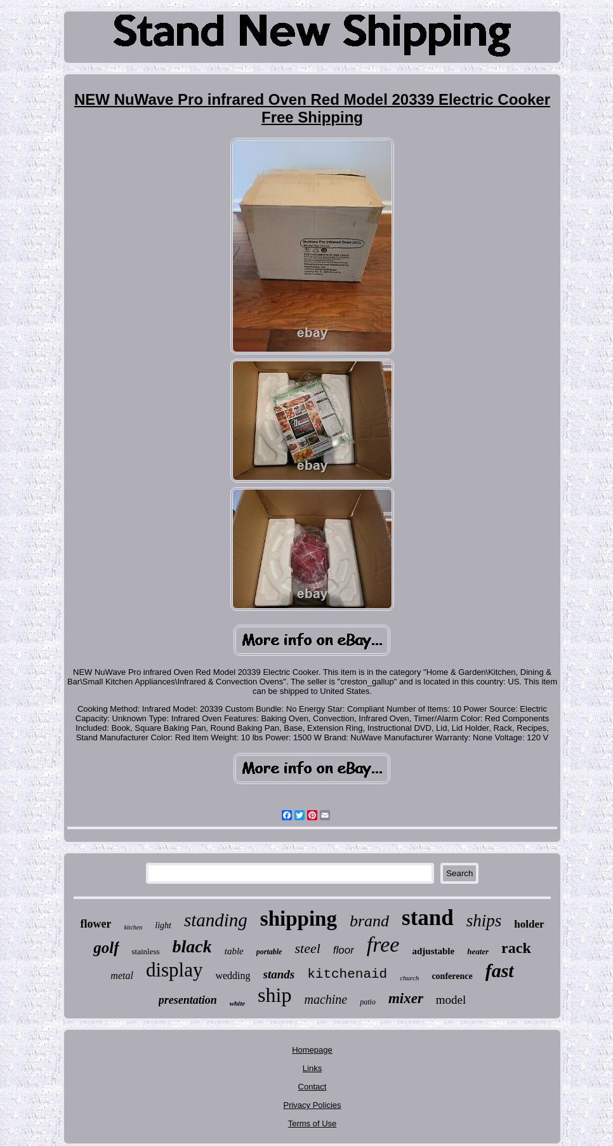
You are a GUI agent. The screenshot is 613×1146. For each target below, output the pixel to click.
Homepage (312, 1050)
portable (269, 951)
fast (499, 970)
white (237, 1003)
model (451, 999)
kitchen (133, 927)
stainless (146, 951)
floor (343, 950)
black (192, 946)
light (163, 925)
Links (312, 1068)
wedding (232, 975)
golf (106, 947)
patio (368, 1001)
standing (215, 920)
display (174, 970)
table (234, 951)
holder (529, 924)
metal (121, 975)
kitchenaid (347, 974)
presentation (188, 1000)
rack (516, 948)
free (383, 944)
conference (452, 976)
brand (369, 921)
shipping (298, 918)
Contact (312, 1086)
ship (274, 994)
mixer (405, 998)
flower (95, 923)
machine (325, 999)
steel (307, 948)
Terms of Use (312, 1123)
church (409, 978)
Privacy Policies (312, 1105)
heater (478, 951)
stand (428, 917)
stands (279, 974)
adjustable (433, 951)
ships (484, 920)
